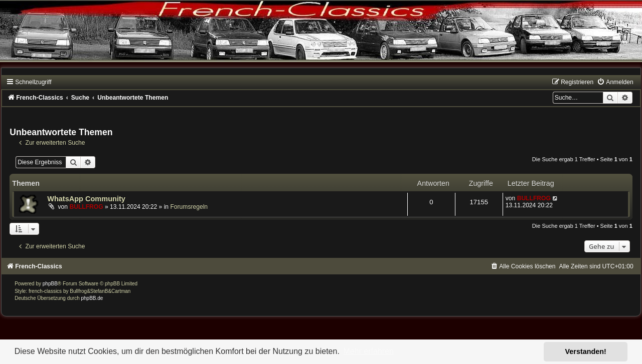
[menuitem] (615, 82)
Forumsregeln (189, 206)
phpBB (50, 283)
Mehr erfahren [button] (368, 351)
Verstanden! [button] (585, 351)
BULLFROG (86, 206)
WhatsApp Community (86, 199)
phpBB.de (92, 298)
